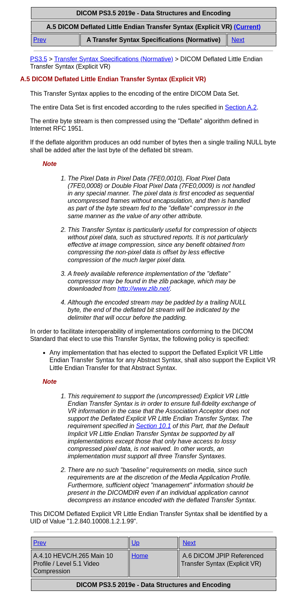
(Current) (247, 27)
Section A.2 (241, 107)
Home (140, 555)
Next (238, 39)
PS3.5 (38, 59)
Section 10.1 (153, 426)
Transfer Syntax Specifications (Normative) (113, 59)
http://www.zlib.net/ (144, 288)
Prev (39, 39)
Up (136, 543)
